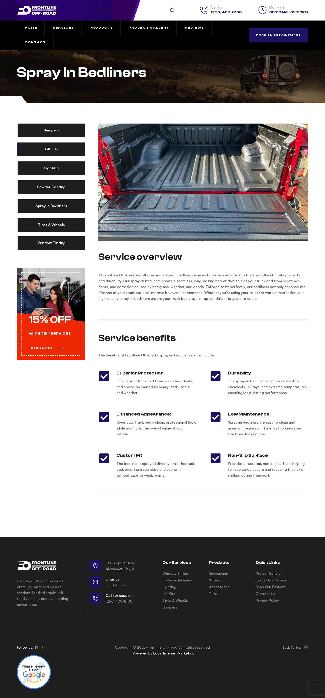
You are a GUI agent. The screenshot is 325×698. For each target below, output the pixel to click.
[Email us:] (95, 582)
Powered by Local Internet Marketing (163, 653)
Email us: (113, 579)
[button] (278, 35)
